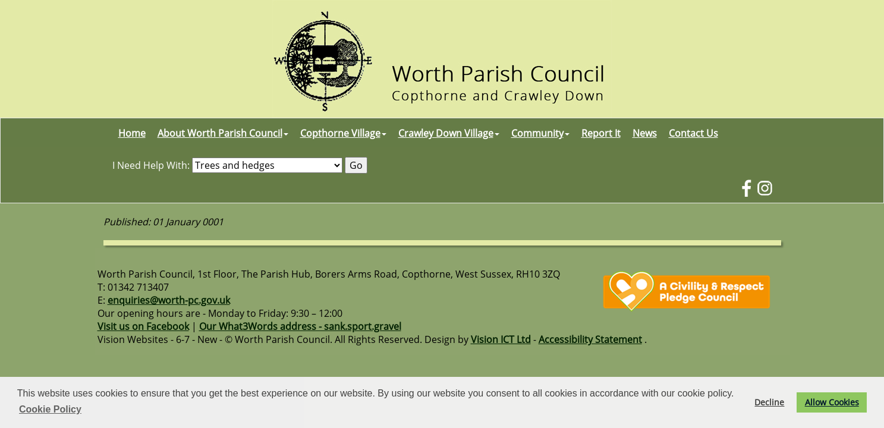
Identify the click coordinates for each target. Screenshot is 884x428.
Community (540, 133)
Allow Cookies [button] (832, 402)
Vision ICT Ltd (501, 339)
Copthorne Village (343, 133)
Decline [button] (769, 402)
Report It (601, 133)
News (645, 133)
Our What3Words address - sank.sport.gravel (300, 326)
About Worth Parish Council (223, 133)
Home (132, 133)
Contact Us (693, 133)
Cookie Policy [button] (50, 409)
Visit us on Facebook (143, 326)
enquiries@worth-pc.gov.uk (169, 300)
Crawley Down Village (448, 133)
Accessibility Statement (590, 339)
